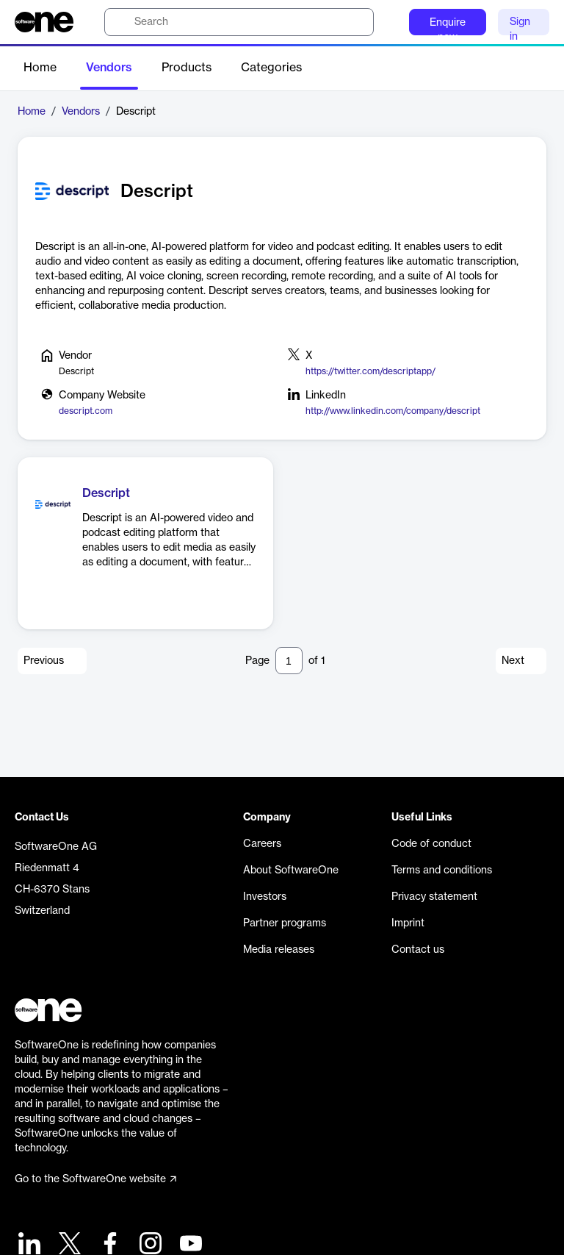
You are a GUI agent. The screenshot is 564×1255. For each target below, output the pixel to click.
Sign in (520, 26)
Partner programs (284, 923)
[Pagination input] (289, 660)
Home (40, 68)
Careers (262, 844)
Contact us (417, 950)
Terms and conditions (441, 870)
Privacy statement (434, 897)
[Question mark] (388, 22)
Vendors (109, 68)
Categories (271, 68)
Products (187, 68)
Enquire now (448, 26)
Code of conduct (431, 844)
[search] (239, 22)
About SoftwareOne (291, 870)
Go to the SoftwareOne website (95, 1179)
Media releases (278, 950)
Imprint (407, 923)
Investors (264, 897)
